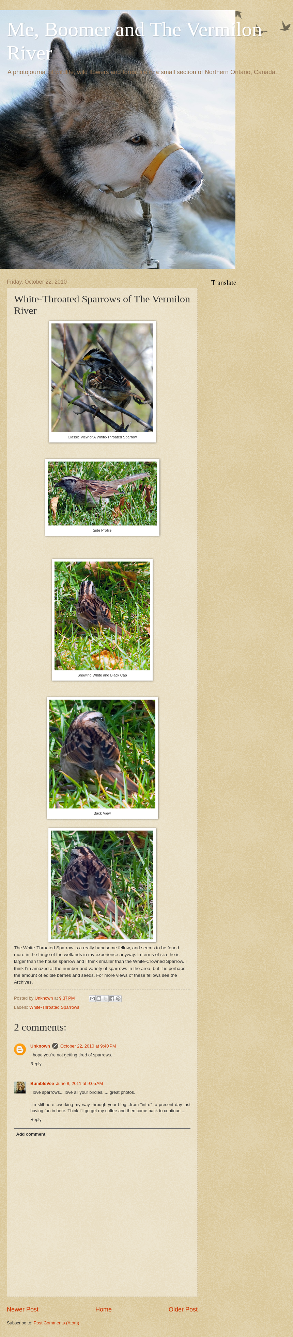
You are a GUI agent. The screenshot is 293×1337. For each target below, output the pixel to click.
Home (103, 1309)
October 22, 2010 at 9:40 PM (88, 1046)
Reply (36, 1063)
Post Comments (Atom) (56, 1322)
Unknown (40, 1046)
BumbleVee (42, 1083)
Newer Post (22, 1309)
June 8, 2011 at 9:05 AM (79, 1083)
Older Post (183, 1309)
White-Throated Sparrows (54, 1007)
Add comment (30, 1134)
